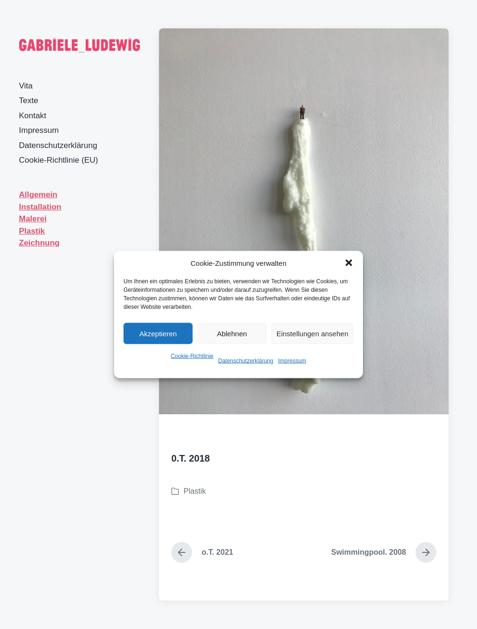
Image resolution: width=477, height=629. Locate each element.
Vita (26, 85)
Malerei (33, 218)
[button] (348, 263)
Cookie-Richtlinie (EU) (58, 160)
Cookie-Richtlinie (192, 356)
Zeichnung (39, 242)
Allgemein (38, 194)
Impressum (292, 361)
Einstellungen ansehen (312, 333)
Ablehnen (232, 333)
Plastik (32, 231)
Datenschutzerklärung (246, 361)
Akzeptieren (158, 333)
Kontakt (32, 115)
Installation (40, 206)
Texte (28, 100)
